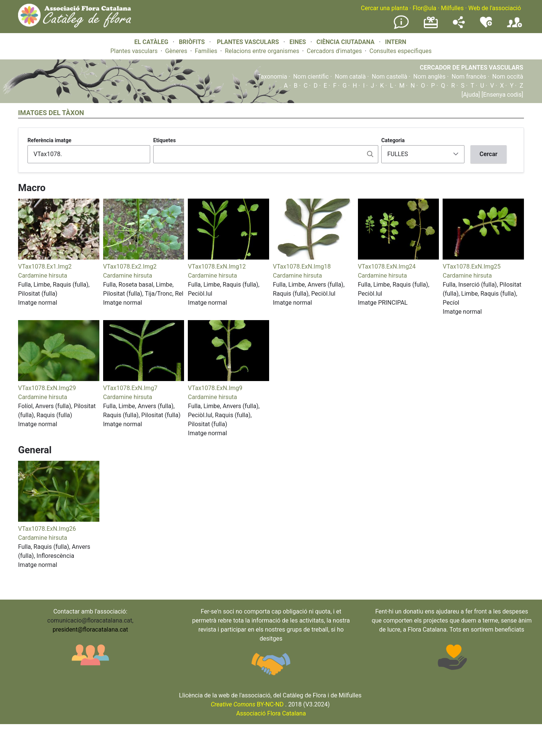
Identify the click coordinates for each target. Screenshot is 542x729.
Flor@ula (424, 8)
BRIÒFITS (192, 42)
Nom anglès (429, 76)
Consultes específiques (400, 51)
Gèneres (176, 51)
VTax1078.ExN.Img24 (387, 266)
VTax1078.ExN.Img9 (215, 388)
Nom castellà (389, 76)
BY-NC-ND (247, 704)
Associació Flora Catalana (271, 713)
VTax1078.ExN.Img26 (47, 528)
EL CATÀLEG (151, 42)
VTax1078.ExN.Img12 (217, 266)
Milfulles (452, 8)
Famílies (206, 51)
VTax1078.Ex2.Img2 (130, 266)
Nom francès (469, 76)
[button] (58, 257)
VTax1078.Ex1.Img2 (45, 266)
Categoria (393, 140)
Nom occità (507, 76)
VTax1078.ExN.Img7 (130, 388)
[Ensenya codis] (501, 94)
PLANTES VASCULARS (248, 42)
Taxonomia (272, 76)
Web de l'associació (494, 8)
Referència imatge (49, 140)
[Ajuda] (470, 94)
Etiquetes (164, 140)
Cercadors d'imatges (334, 51)
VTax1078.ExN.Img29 (47, 388)
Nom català (350, 76)
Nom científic (311, 76)
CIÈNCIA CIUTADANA (346, 42)
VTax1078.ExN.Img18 (302, 266)
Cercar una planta (384, 8)
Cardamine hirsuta (42, 275)
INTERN (395, 42)
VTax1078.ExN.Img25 (472, 266)
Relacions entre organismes (262, 51)
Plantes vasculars (134, 51)
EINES (297, 42)
